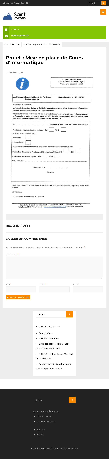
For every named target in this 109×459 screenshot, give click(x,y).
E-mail (42, 284)
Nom (8, 284)
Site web (76, 284)
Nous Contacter (16, 36)
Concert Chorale (47, 333)
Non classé (14, 44)
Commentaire (12, 254)
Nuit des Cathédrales (49, 338)
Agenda (11, 29)
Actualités (41, 429)
